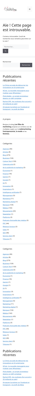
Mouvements (7, 211)
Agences (6, 149)
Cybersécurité (8, 164)
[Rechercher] (5, 51)
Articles (5, 152)
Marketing (6, 198)
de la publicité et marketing (13, 167)
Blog (4, 155)
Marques (6, 205)
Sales (5, 230)
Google (5, 180)
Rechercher (7, 62)
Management (8, 195)
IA (3, 183)
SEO (4, 233)
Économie (6, 171)
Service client (7, 236)
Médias (5, 208)
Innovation (7, 186)
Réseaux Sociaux (9, 226)
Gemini (5, 177)
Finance (6, 174)
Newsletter (7, 214)
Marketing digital (9, 202)
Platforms (6, 217)
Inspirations (7, 189)
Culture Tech (7, 161)
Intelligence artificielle (11, 192)
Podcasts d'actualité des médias (14, 220)
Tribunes (6, 239)
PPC (4, 223)
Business (6, 158)
